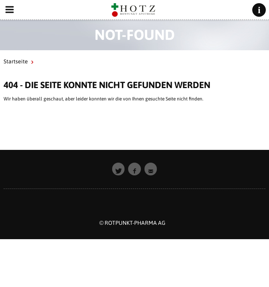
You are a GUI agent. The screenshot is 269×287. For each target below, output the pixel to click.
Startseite (16, 61)
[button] (118, 169)
